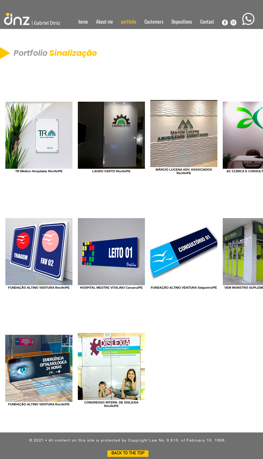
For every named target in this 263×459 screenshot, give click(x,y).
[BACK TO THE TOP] (127, 453)
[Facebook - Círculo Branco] (225, 22)
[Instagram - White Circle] (233, 22)
